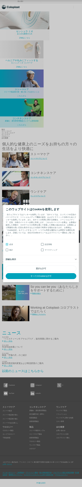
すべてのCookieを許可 (41, 276)
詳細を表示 (11, 259)
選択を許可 (41, 268)
